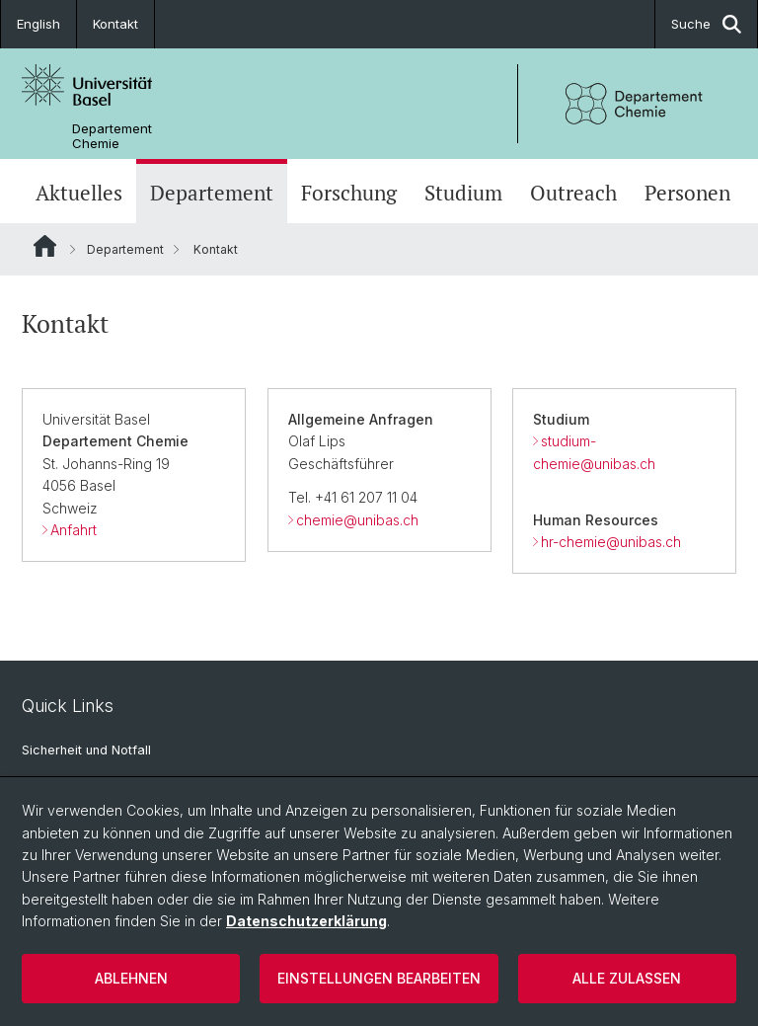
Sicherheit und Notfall (86, 750)
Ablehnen (131, 978)
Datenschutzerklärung (306, 920)
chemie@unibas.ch (357, 520)
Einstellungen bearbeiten (379, 978)
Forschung (349, 193)
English (38, 24)
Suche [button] (706, 24)
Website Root (45, 246)
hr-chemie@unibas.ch (611, 541)
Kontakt (115, 24)
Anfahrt (73, 529)
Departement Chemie (112, 136)
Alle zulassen (626, 978)
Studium (463, 193)
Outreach (573, 193)
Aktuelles (79, 193)
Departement (211, 193)
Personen (687, 193)
